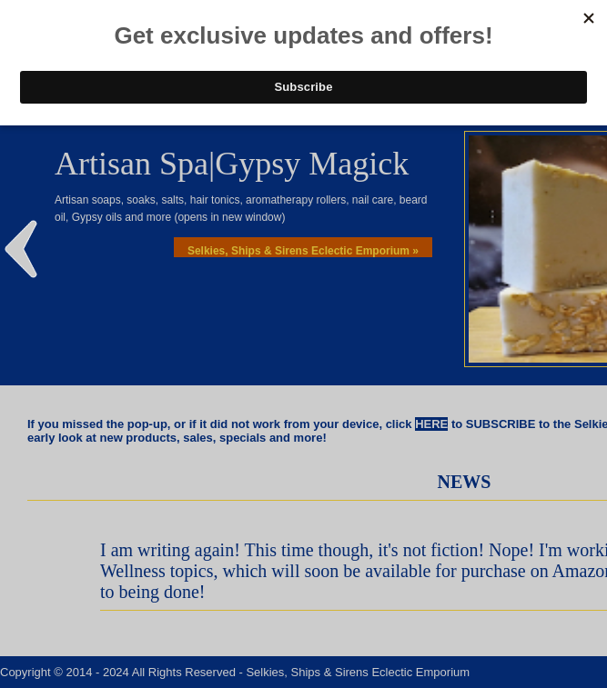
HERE (431, 424)
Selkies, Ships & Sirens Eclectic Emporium (358, 672)
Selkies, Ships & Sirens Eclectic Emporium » (303, 250)
